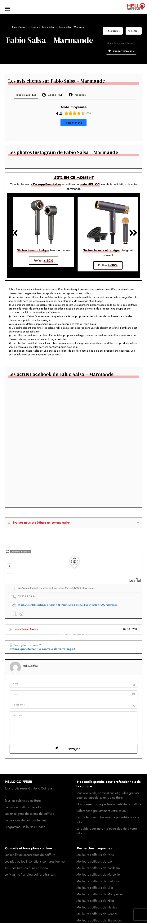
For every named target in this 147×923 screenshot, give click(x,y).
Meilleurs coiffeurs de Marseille (98, 864)
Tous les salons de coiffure (23, 790)
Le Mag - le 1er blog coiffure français (30, 864)
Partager (133, 31)
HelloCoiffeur (30, 655)
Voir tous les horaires (74, 624)
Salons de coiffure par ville (23, 796)
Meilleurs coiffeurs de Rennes (97, 903)
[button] (11, 124)
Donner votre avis (121, 51)
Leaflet (135, 570)
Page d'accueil (19, 27)
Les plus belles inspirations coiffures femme (35, 851)
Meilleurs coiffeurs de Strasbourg (99, 910)
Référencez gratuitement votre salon (101, 800)
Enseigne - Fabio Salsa (42, 27)
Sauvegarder (112, 31)
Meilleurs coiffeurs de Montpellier (99, 883)
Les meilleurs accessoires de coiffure (30, 844)
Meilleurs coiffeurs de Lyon (95, 851)
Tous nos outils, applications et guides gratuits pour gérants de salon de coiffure (107, 784)
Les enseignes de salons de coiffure (29, 803)
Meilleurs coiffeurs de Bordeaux (98, 857)
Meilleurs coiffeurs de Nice (95, 890)
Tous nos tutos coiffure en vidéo (26, 857)
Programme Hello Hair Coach (25, 816)
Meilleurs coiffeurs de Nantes (96, 897)
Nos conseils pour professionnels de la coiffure (108, 794)
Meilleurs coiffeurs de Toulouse (97, 870)
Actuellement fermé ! (26, 619)
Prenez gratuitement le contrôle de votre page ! (42, 638)
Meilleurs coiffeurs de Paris (95, 844)
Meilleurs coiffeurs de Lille (94, 877)
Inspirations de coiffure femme (26, 810)
